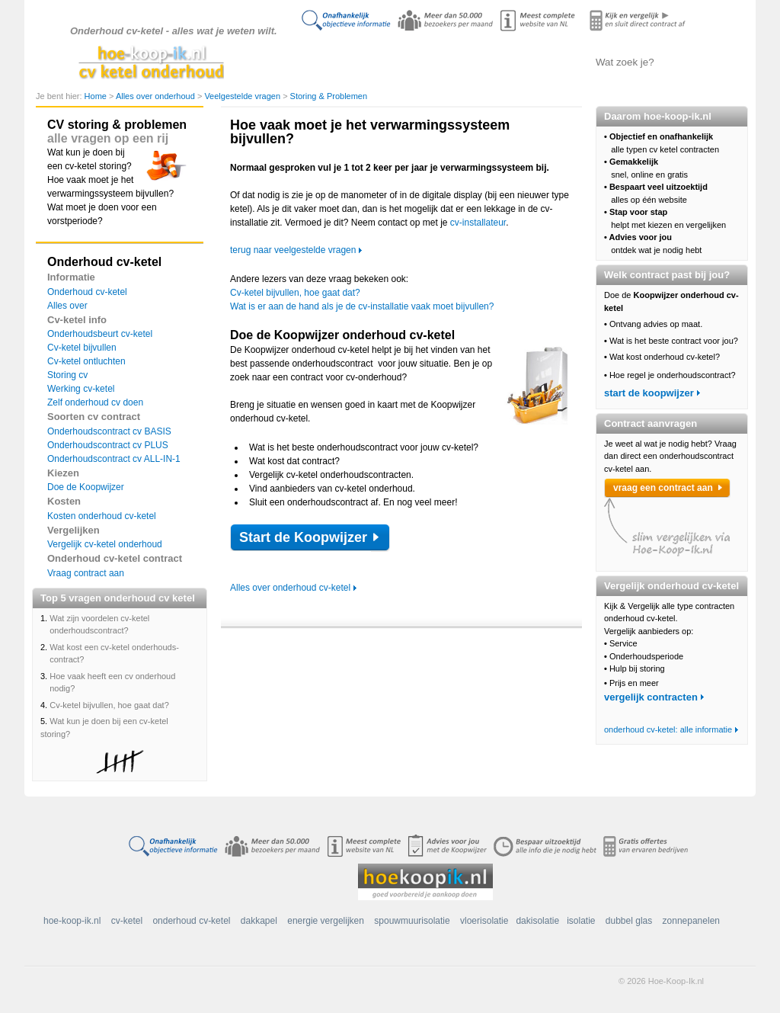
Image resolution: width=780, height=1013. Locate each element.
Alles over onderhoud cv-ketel (290, 587)
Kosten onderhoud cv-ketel (101, 516)
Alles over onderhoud (386, 61)
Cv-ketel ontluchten (86, 361)
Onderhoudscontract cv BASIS (109, 431)
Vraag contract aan (85, 573)
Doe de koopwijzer (310, 61)
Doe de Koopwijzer (85, 487)
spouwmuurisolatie (411, 920)
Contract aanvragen (538, 61)
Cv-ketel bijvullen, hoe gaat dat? (109, 705)
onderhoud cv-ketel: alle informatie (668, 729)
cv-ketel (126, 920)
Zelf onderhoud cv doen (95, 402)
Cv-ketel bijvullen (82, 347)
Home (97, 96)
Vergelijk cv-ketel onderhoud (104, 544)
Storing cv (67, 375)
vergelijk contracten (651, 697)
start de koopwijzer (649, 393)
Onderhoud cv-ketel (87, 292)
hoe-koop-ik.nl (72, 920)
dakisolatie (537, 920)
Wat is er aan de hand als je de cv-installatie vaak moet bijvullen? (362, 306)
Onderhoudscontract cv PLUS (107, 445)
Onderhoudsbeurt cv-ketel (99, 334)
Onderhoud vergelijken (462, 61)
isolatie (581, 920)
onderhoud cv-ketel (191, 920)
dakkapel (259, 920)
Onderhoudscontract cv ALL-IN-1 (114, 459)
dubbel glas (629, 920)
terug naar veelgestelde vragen (293, 250)
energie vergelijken (325, 920)
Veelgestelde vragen (243, 96)
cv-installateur (478, 222)
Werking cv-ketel (80, 388)
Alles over (67, 305)
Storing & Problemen (329, 96)
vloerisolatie (484, 920)
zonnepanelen (691, 920)
